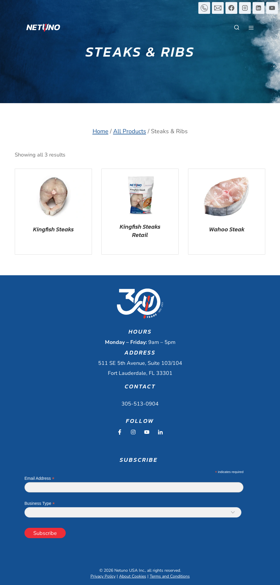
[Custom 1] (204, 8)
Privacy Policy (103, 576)
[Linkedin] (258, 8)
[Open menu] (251, 27)
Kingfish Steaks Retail (140, 230)
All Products (129, 131)
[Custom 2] (218, 8)
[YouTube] (272, 8)
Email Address (39, 478)
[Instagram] (245, 8)
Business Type (39, 503)
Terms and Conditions (170, 576)
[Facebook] (231, 8)
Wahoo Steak (227, 229)
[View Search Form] (237, 28)
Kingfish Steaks (53, 229)
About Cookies (132, 576)
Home (100, 131)
